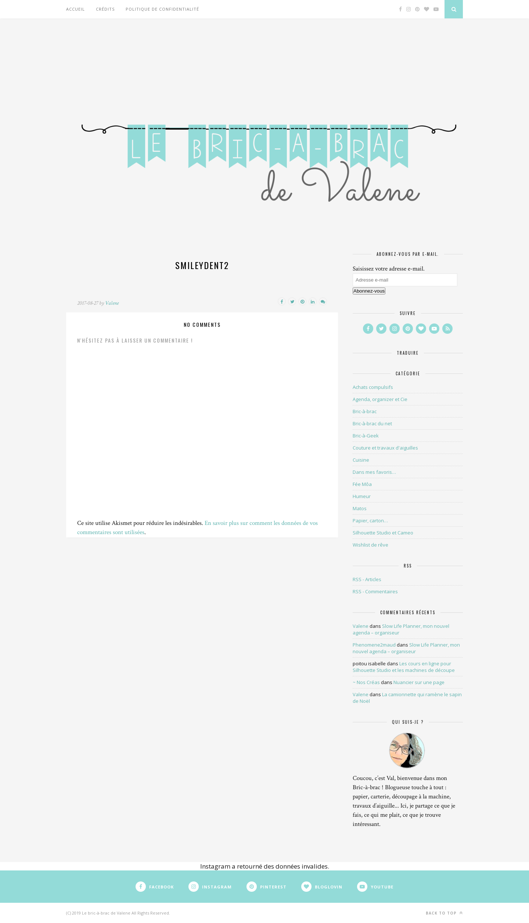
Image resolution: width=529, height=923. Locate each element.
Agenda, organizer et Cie (380, 399)
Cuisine (361, 460)
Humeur (362, 496)
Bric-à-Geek (366, 435)
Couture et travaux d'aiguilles (385, 447)
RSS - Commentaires (375, 591)
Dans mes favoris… (374, 472)
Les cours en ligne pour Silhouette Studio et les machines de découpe (404, 666)
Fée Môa (362, 484)
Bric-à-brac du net (372, 423)
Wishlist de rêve (370, 544)
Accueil (75, 9)
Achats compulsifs (373, 387)
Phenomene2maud (374, 644)
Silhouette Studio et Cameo (383, 532)
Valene (112, 303)
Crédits (105, 9)
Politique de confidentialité (162, 9)
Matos (360, 508)
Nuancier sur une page (419, 682)
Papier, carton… (370, 520)
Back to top (444, 913)
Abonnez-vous (369, 291)
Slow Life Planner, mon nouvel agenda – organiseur (406, 648)
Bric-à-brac (365, 411)
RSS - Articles (367, 579)
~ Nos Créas (366, 682)
